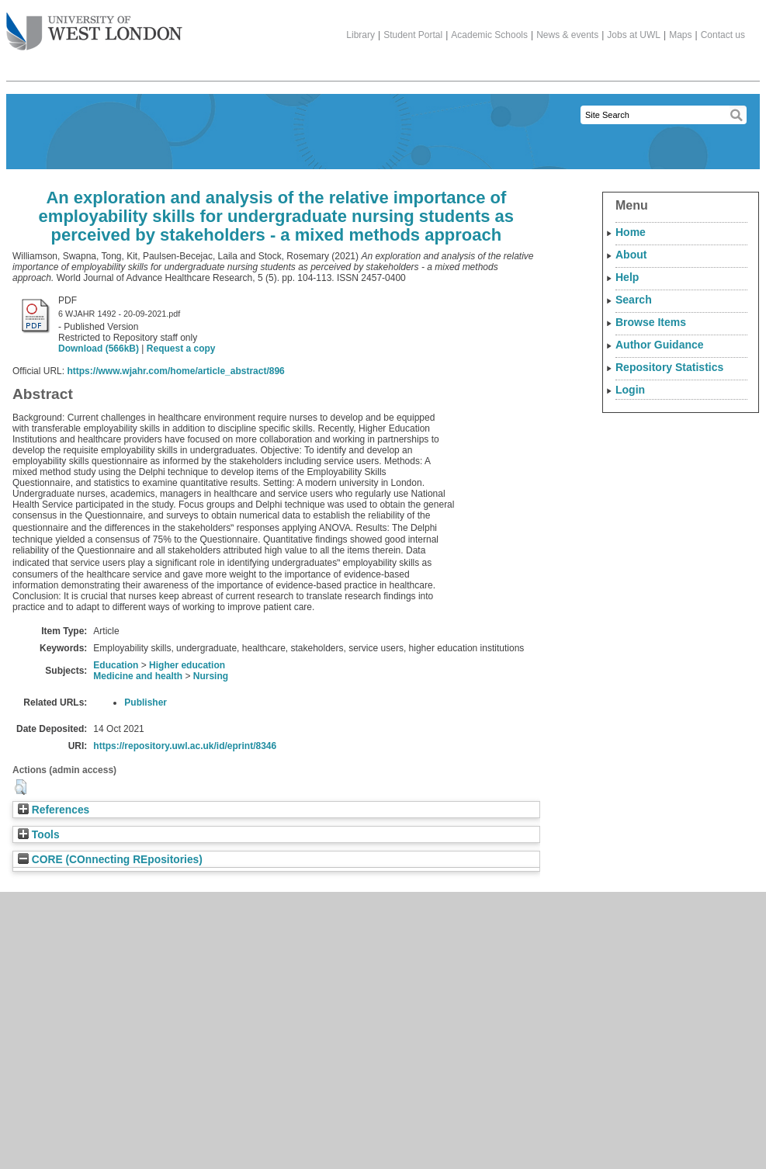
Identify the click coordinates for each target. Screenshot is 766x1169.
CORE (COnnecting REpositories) (110, 859)
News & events (567, 34)
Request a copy (181, 348)
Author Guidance (659, 344)
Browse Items (650, 322)
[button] (20, 787)
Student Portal (412, 34)
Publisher (145, 702)
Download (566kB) (98, 348)
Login (630, 389)
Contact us (723, 34)
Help (627, 277)
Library (360, 34)
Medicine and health (137, 676)
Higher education (187, 665)
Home (630, 232)
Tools (39, 835)
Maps (680, 34)
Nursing (210, 676)
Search (633, 299)
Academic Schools (489, 34)
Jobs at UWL (633, 34)
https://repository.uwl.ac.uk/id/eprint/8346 (184, 746)
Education (115, 665)
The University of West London (94, 25)
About (630, 254)
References (53, 810)
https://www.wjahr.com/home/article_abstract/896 (175, 371)
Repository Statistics (669, 367)
